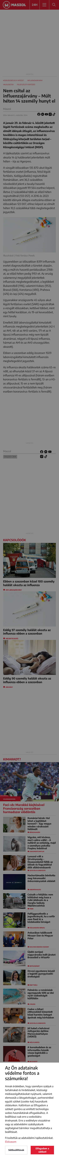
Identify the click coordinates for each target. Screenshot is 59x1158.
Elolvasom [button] (10, 1141)
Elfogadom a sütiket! (42, 1150)
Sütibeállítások (16, 1150)
